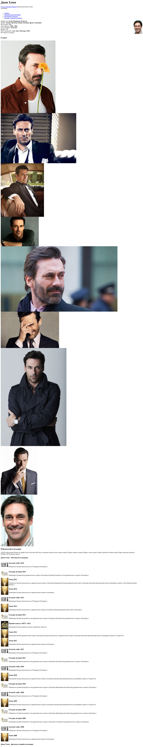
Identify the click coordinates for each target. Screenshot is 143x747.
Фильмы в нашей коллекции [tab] (13, 18)
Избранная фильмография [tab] (12, 15)
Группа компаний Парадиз (9, 7)
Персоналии (21, 7)
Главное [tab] (6, 13)
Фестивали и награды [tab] (11, 16)
